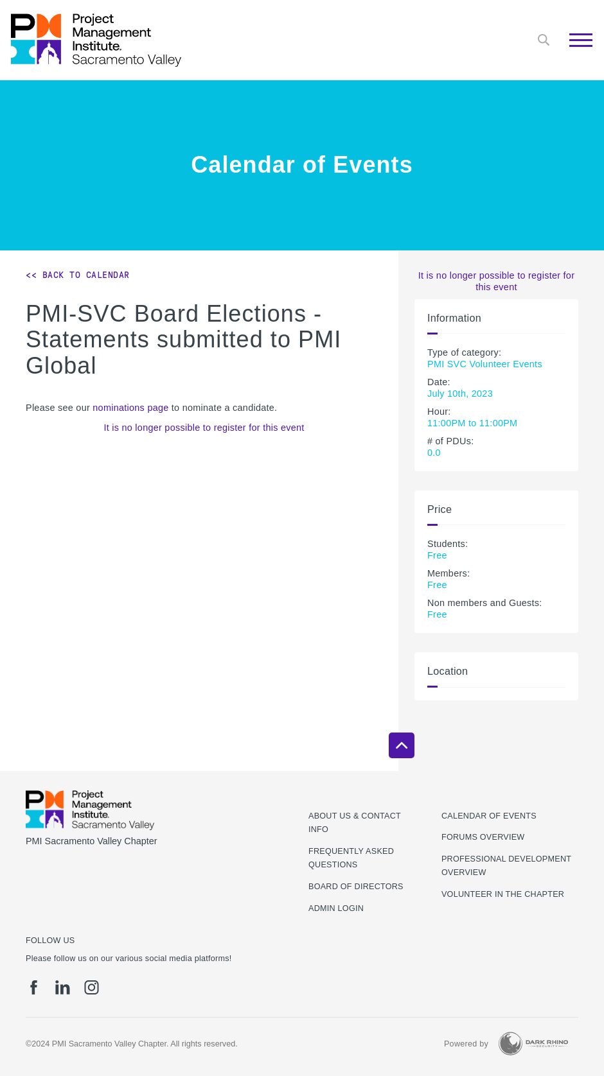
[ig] (92, 987)
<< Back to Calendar (78, 275)
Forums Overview (483, 837)
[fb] (34, 987)
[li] (63, 987)
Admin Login (336, 908)
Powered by (466, 1043)
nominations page (130, 408)
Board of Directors (356, 886)
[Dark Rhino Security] (533, 1043)
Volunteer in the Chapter (502, 894)
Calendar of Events (489, 815)
